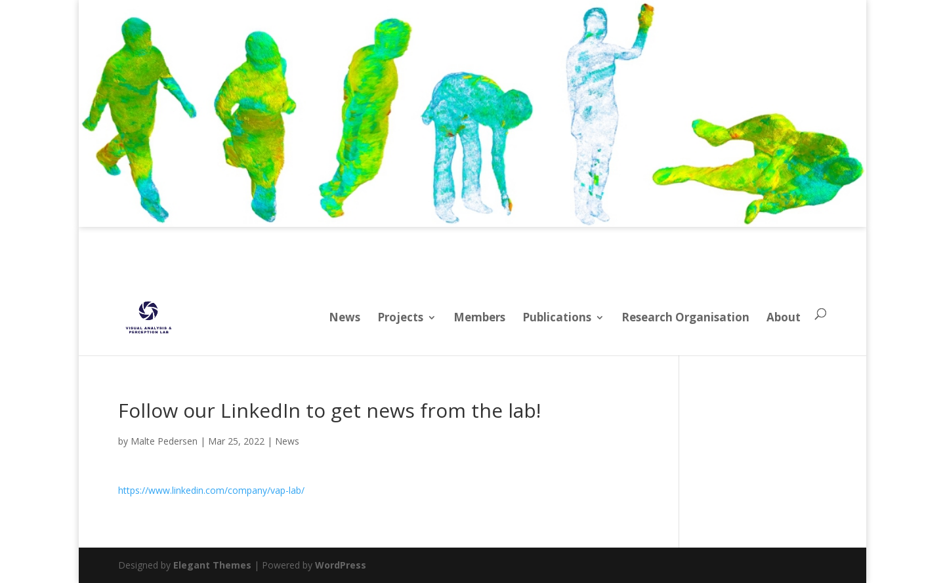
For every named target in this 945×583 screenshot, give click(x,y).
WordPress (340, 565)
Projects (400, 317)
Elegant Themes (212, 565)
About (783, 317)
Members (479, 317)
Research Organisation (685, 317)
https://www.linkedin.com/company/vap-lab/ (211, 490)
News (344, 317)
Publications (556, 317)
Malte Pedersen (164, 441)
